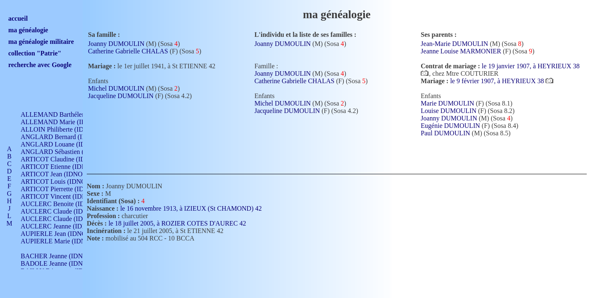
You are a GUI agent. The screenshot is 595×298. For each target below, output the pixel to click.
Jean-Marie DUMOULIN (454, 43)
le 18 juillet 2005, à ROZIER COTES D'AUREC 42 (182, 223)
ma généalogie (28, 30)
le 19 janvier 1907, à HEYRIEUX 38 (531, 66)
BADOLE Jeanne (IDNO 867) (61, 263)
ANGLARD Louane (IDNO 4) (61, 144)
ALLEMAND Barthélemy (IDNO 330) (72, 114)
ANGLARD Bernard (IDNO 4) (62, 136)
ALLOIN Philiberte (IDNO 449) (64, 129)
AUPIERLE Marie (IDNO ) (57, 241)
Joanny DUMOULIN (116, 43)
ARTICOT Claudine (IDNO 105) (65, 159)
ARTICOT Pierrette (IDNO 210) (64, 188)
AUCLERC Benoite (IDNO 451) (64, 203)
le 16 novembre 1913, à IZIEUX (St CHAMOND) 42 (196, 208)
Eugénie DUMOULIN (450, 125)
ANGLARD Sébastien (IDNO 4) (64, 151)
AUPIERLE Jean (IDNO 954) (60, 233)
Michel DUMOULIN (116, 88)
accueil (18, 18)
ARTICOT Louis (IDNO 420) (60, 181)
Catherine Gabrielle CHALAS (128, 51)
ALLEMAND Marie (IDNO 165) (65, 121)
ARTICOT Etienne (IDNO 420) (63, 166)
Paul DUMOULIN (445, 133)
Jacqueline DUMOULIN (121, 95)
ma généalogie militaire (41, 41)
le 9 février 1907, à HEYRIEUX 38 (497, 80)
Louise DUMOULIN (448, 110)
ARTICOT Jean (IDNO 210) (58, 174)
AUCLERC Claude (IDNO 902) (63, 211)
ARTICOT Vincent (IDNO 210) (63, 196)
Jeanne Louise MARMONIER (461, 51)
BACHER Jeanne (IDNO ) (56, 256)
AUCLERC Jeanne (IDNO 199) (63, 226)
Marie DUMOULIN (447, 103)
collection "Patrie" (34, 53)
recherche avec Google (39, 64)
